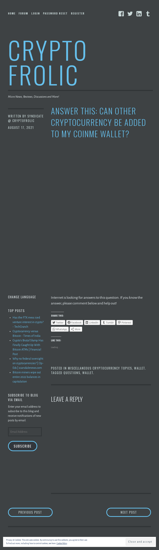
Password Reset (55, 13)
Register (78, 13)
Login (35, 13)
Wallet (139, 368)
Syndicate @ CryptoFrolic (26, 118)
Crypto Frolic (48, 62)
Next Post (136, 512)
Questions (72, 372)
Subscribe (23, 446)
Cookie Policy (61, 543)
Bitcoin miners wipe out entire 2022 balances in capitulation (27, 377)
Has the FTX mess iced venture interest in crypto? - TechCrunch (28, 322)
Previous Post (35, 512)
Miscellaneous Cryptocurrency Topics (100, 368)
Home (12, 13)
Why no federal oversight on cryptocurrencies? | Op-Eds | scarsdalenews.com (28, 363)
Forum (23, 13)
